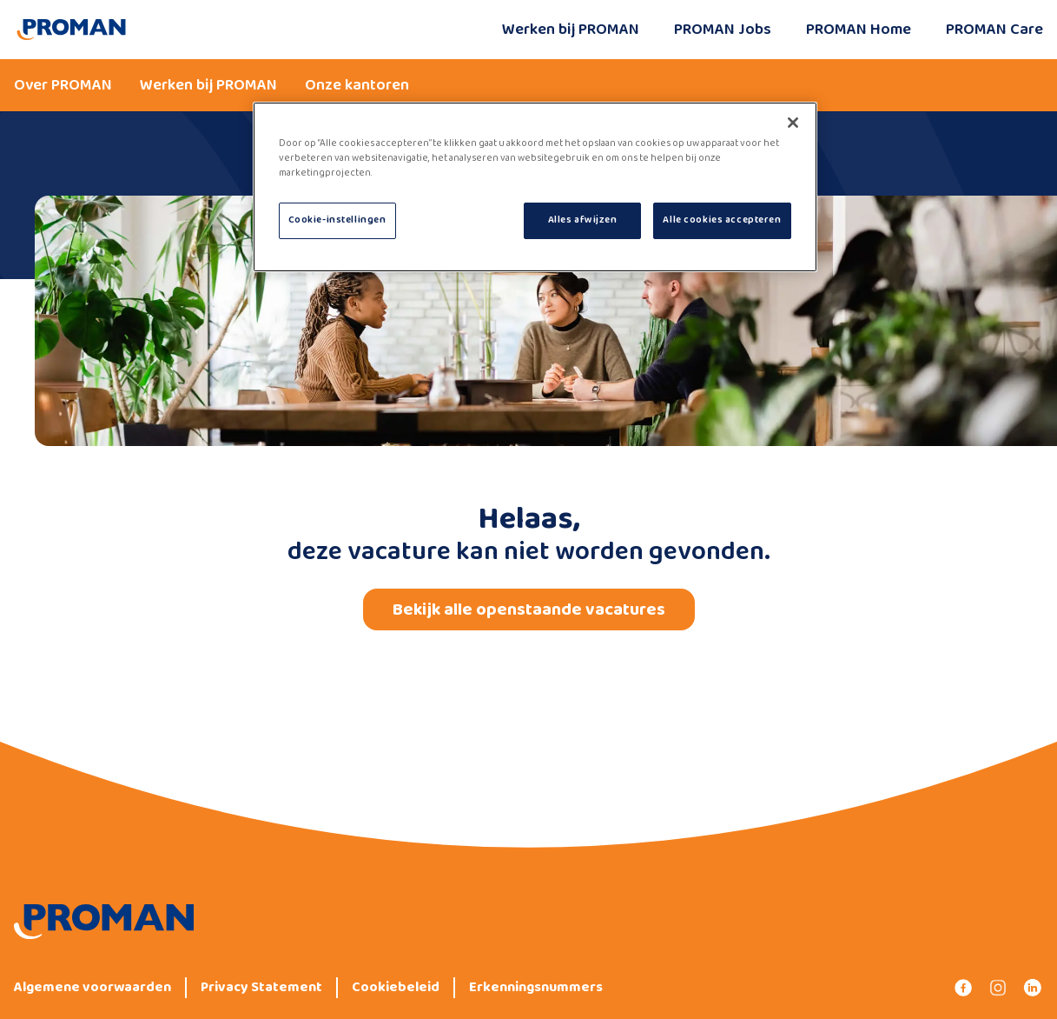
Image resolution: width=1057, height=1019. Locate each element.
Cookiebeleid (395, 987)
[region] (535, 187)
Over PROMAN (63, 85)
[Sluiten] (793, 122)
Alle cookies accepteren (722, 220)
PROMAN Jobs (722, 29)
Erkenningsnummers (536, 987)
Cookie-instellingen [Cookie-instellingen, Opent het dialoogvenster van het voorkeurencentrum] (337, 220)
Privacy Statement (261, 987)
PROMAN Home (858, 29)
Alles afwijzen (583, 220)
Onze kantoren (357, 85)
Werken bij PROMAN (570, 29)
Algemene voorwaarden (92, 987)
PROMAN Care (994, 29)
